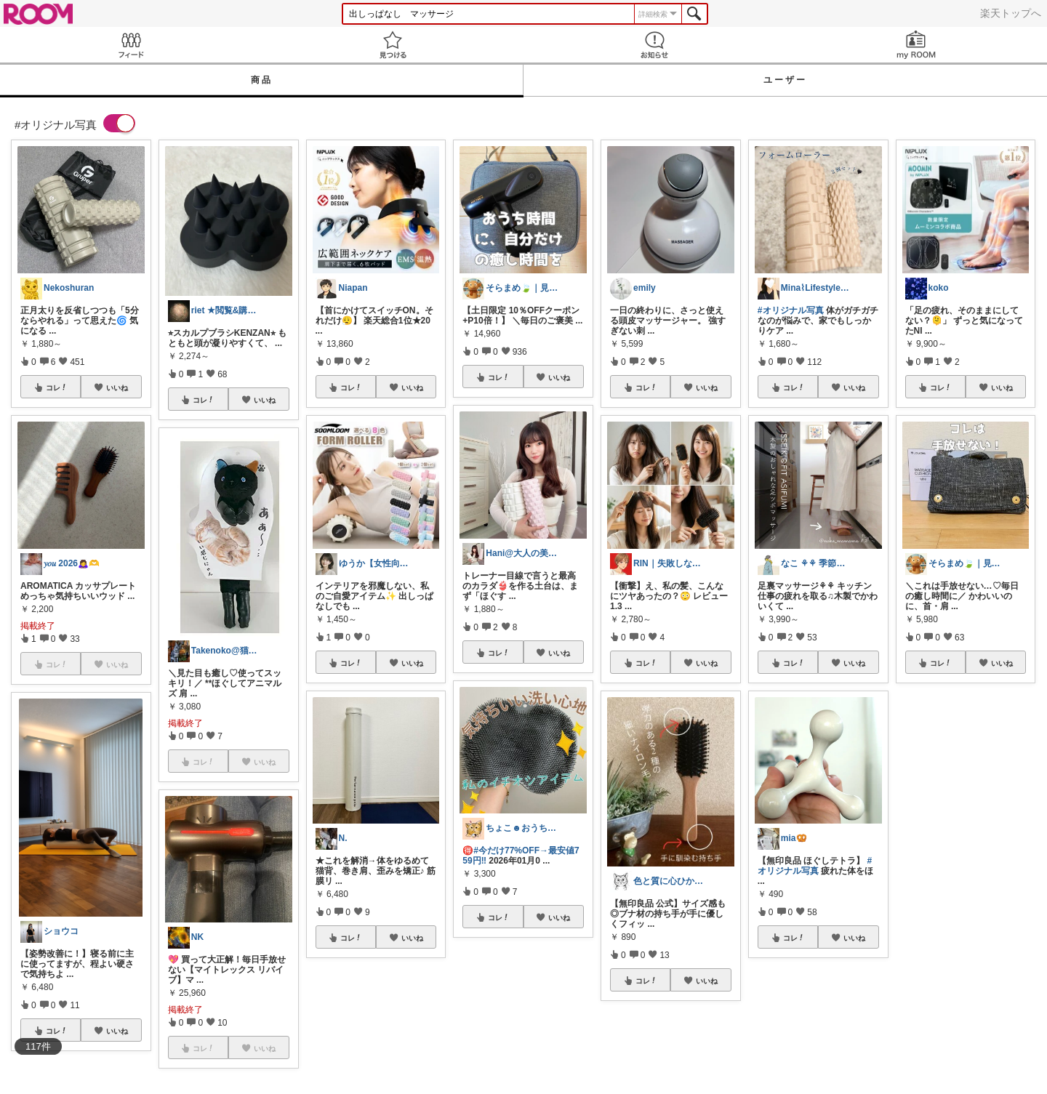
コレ (57, 387)
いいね (117, 387)
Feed (131, 45)
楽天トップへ (1010, 13)
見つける (393, 45)
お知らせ (654, 45)
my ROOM (916, 45)
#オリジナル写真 (791, 310)
